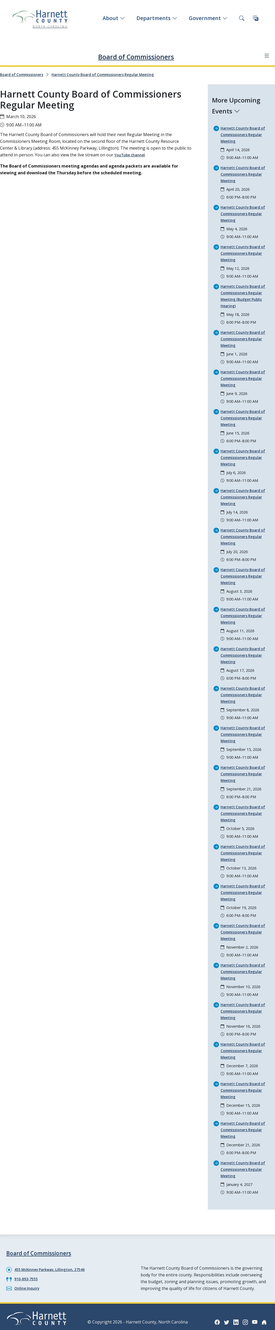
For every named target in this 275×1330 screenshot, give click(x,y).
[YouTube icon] (263, 1298)
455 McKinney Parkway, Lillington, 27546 (54, 1247)
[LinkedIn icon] (243, 1298)
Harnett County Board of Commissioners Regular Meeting (116, 74)
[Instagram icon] (253, 1298)
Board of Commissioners (136, 55)
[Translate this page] (255, 18)
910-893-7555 (27, 1256)
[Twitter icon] (232, 1298)
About (114, 18)
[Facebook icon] (222, 1298)
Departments (156, 18)
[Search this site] (241, 18)
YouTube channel (132, 154)
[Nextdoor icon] (263, 1315)
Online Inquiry (28, 1265)
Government (208, 18)
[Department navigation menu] (265, 55)
